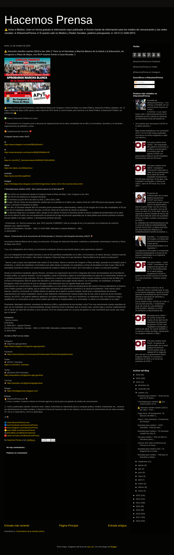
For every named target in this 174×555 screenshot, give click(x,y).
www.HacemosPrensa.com (18, 422)
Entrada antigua (117, 525)
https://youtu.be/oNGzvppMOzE (17, 176)
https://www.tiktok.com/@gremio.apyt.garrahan (23, 375)
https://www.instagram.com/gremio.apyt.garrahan (24, 346)
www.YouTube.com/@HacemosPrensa (23, 435)
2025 (138, 378)
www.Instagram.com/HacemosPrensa (22, 428)
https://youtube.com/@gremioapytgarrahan (25, 383)
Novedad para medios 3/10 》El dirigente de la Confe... (151, 450)
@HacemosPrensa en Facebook (146, 61)
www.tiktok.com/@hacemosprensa (21, 433)
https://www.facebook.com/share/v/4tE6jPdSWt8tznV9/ (27, 152)
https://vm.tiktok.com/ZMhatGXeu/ (18, 168)
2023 (138, 495)
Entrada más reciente (16, 525)
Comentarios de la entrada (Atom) (30, 531)
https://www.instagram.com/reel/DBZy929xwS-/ (23, 144)
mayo (140, 476)
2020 (138, 506)
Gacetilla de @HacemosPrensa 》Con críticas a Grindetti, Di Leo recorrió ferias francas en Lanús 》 (158, 104)
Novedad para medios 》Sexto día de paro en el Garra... (153, 397)
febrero (141, 487)
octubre (141, 393)
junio (140, 472)
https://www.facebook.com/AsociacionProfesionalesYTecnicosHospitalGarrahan (40, 354)
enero (141, 491)
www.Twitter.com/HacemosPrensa (21, 430)
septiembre (143, 461)
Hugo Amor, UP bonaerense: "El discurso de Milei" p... (151, 414)
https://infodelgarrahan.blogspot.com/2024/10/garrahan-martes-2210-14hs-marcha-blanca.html (43, 184)
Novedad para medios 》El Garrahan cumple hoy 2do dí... (153, 432)
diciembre (142, 385)
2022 (138, 499)
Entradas (140, 82)
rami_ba (90, 547)
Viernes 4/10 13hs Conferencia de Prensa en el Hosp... (152, 444)
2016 (138, 521)
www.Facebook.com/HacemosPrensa (22, 425)
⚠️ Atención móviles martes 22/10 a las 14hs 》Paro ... (153, 409)
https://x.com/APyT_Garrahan (16, 365)
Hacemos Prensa (48, 19)
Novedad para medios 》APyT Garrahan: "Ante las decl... (150, 426)
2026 (138, 375)
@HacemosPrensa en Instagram (146, 72)
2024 (138, 382)
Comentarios (141, 86)
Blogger (113, 547)
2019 (138, 510)
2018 (138, 514)
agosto (141, 465)
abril (140, 480)
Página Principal (68, 525)
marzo (141, 483)
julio (140, 469)
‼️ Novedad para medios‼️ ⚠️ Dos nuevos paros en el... (151, 403)
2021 (138, 503)
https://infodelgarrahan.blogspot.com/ (22, 391)
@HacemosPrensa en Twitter (145, 67)
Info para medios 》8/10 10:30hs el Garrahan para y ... (152, 438)
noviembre (142, 389)
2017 (138, 517)
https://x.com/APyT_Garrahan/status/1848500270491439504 (29, 160)
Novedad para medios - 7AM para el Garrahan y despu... (153, 456)
